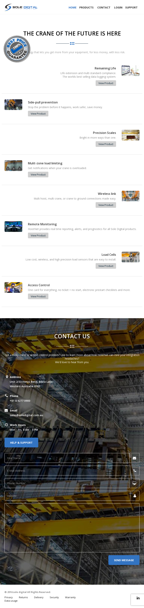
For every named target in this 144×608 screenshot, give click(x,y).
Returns (23, 597)
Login (118, 7)
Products (86, 7)
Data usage (11, 600)
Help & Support (21, 442)
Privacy (8, 597)
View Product (105, 83)
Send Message (124, 560)
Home (72, 7)
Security (54, 597)
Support (131, 7)
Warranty (70, 597)
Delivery (39, 597)
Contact (103, 7)
